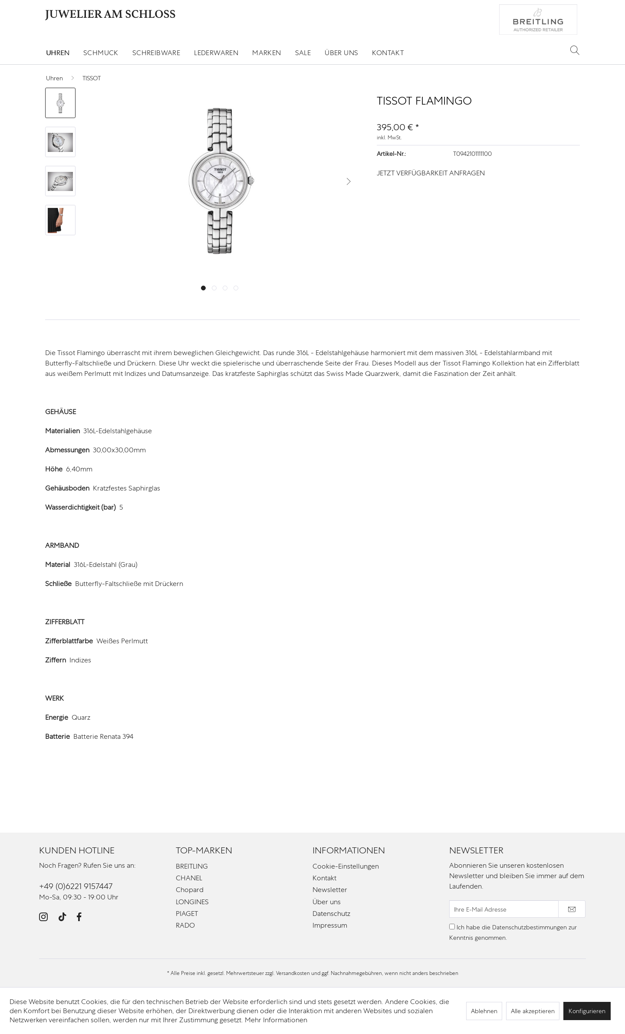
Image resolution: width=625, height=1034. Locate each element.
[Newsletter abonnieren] (572, 909)
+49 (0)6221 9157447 (75, 886)
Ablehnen (484, 1011)
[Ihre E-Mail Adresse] (504, 909)
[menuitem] (57, 52)
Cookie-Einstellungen (345, 866)
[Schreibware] (156, 52)
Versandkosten (293, 973)
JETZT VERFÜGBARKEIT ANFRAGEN (431, 173)
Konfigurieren (587, 1011)
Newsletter (329, 889)
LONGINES (192, 901)
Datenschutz (331, 913)
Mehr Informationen (276, 1019)
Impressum (329, 925)
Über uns (326, 901)
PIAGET (187, 913)
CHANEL (189, 878)
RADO (185, 925)
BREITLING (192, 866)
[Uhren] (57, 52)
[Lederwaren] (216, 52)
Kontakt (324, 878)
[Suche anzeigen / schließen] (575, 50)
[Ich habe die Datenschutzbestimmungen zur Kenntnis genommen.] (452, 926)
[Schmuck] (100, 52)
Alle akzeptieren (533, 1011)
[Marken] (266, 52)
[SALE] (303, 52)
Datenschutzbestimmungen (529, 927)
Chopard (190, 889)
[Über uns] (341, 52)
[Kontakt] (388, 52)
